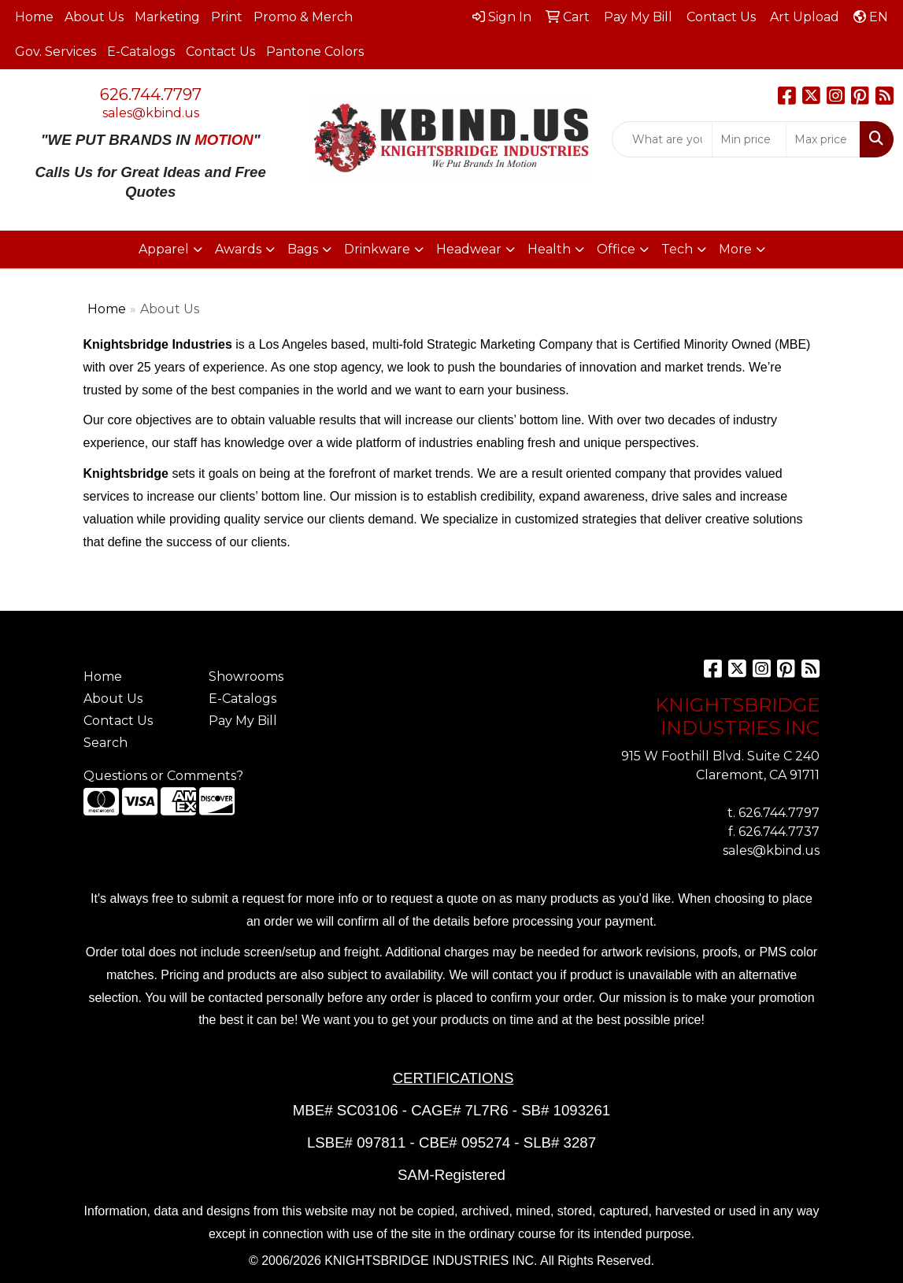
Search (105, 742)
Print (226, 16)
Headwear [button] (468, 249)
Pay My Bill (243, 720)
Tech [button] (677, 249)
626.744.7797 (151, 94)
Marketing (167, 16)
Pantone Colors (315, 51)
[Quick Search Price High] (823, 139)
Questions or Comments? (163, 775)
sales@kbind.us (150, 112)
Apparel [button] (164, 249)
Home (34, 16)
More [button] (735, 249)
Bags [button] (302, 249)
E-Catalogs (141, 51)
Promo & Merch (303, 16)
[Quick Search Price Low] (749, 139)
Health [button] (549, 249)
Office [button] (616, 249)
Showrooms (246, 676)
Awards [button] (238, 249)
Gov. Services (55, 51)
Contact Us (220, 51)
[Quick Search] (662, 139)
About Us (94, 16)
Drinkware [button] (377, 249)
